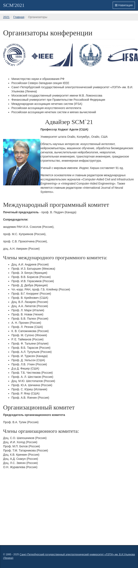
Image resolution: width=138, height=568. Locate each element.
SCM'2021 (13, 5)
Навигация (124, 5)
